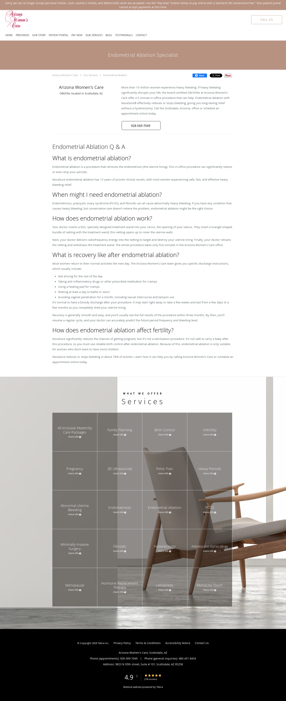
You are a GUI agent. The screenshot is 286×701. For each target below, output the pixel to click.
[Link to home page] (9, 19)
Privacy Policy (122, 643)
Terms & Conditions (148, 643)
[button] (141, 125)
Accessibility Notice (177, 643)
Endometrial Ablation (115, 75)
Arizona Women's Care (65, 75)
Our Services (91, 75)
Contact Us (202, 643)
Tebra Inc (103, 643)
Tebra (159, 687)
